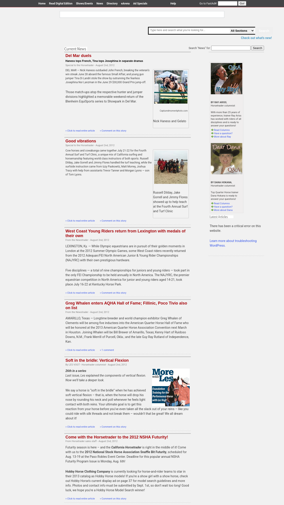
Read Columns (220, 130)
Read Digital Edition (60, 3)
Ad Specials (140, 3)
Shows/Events (84, 3)
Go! (242, 3)
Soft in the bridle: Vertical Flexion (97, 360)
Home (41, 3)
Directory (112, 3)
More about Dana (222, 210)
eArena (125, 3)
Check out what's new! (256, 38)
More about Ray (221, 136)
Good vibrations (80, 141)
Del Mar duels (78, 55)
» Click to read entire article (80, 130)
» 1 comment (107, 350)
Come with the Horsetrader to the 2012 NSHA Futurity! (116, 437)
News (100, 3)
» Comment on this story (113, 130)
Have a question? (222, 133)
